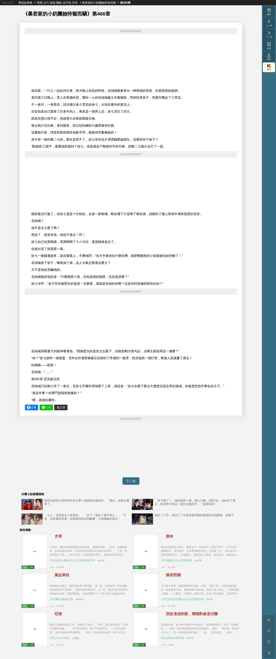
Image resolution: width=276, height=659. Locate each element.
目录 (269, 45)
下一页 (131, 481)
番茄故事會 (25, 2)
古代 (46, 2)
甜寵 (52, 2)
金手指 (67, 2)
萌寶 (40, 2)
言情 (75, 2)
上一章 (269, 23)
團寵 (59, 2)
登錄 (269, 56)
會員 (269, 67)
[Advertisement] (131, 61)
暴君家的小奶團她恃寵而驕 (99, 2)
